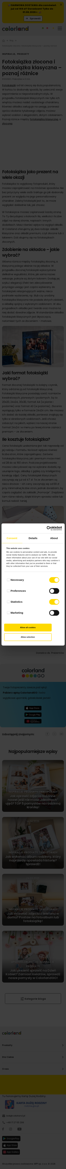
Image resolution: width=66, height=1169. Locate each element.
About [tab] (54, 538)
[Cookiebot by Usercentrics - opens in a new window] (47, 528)
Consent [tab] (12, 538)
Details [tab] (33, 538)
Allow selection (28, 637)
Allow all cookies (28, 628)
